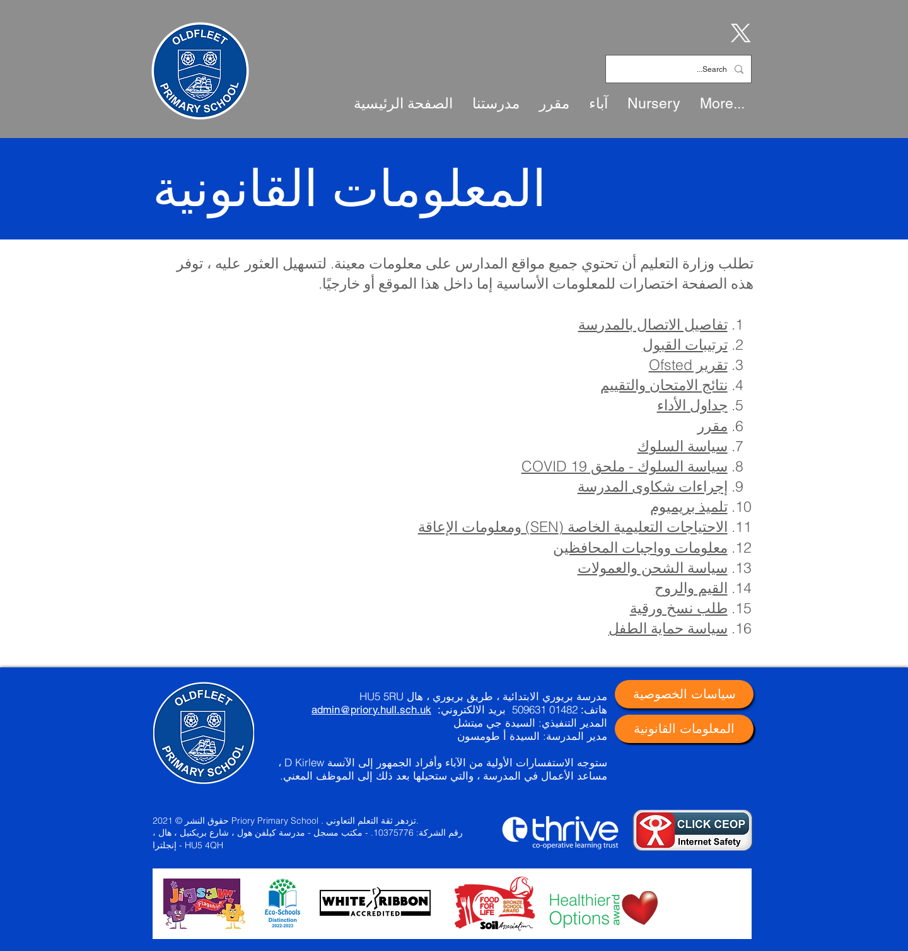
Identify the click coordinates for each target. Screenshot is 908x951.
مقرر (712, 426)
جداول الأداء (692, 405)
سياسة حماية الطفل (668, 628)
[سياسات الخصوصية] (684, 694)
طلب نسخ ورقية (679, 608)
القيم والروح (691, 588)
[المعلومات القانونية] (684, 729)
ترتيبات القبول (685, 344)
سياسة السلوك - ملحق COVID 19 (624, 466)
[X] (738, 32)
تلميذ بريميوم (689, 506)
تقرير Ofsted (688, 364)
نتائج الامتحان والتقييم (664, 385)
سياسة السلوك (682, 446)
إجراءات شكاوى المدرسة (653, 486)
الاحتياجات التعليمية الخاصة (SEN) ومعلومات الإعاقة (573, 526)
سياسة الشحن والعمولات (653, 567)
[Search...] (679, 69)
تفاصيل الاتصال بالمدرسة (653, 324)
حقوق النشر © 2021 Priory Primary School (235, 820)
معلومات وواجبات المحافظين (640, 547)
